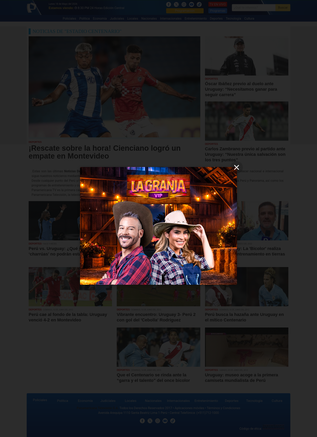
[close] (236, 167)
